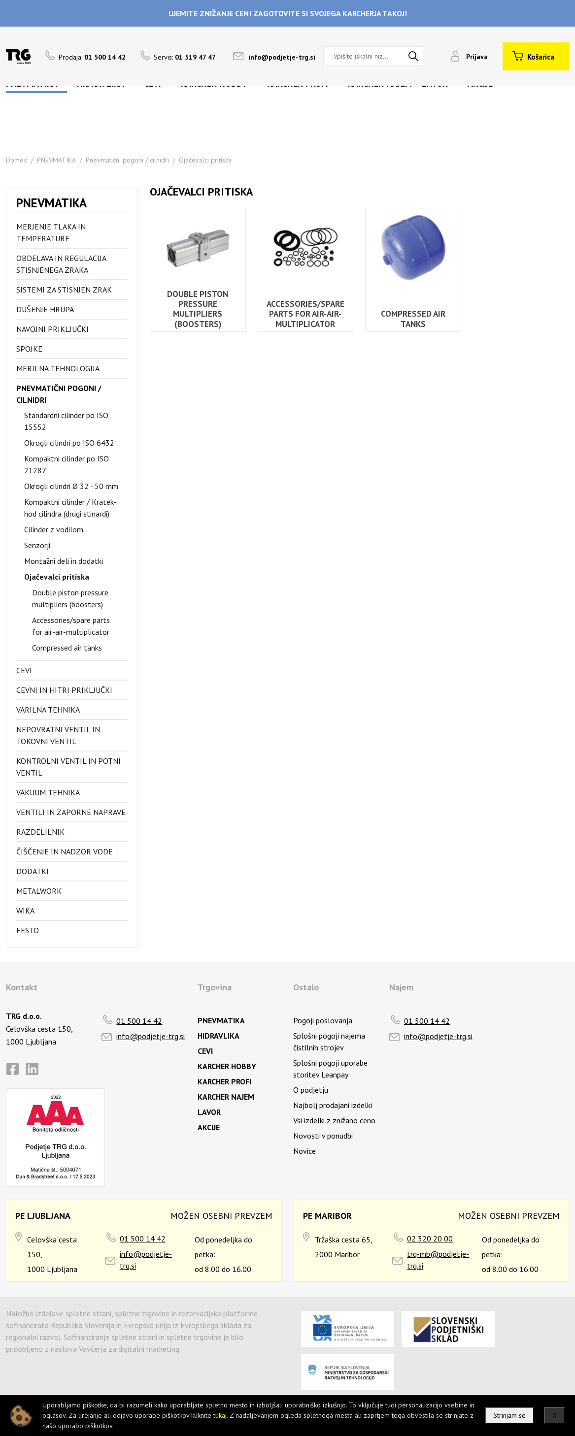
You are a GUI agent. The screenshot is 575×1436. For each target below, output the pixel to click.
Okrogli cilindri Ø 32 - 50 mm (71, 486)
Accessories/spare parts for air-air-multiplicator (71, 626)
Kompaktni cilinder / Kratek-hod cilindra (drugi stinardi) (70, 508)
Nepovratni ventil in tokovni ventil (58, 735)
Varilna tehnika (48, 710)
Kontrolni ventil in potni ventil (68, 767)
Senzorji (37, 545)
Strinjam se (509, 1415)
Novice (304, 1151)
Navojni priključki (52, 329)
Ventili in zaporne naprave (71, 812)
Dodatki (32, 871)
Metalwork (39, 891)
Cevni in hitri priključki (64, 690)
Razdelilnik (40, 832)
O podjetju (310, 1090)
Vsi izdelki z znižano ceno (334, 1120)
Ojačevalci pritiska (205, 160)
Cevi (24, 670)
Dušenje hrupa (45, 309)
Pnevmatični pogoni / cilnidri (127, 160)
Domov (16, 160)
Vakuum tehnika (48, 792)
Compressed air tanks (67, 648)
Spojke (29, 349)
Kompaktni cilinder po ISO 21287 (66, 464)
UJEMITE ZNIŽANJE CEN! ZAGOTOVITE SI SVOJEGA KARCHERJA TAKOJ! (288, 13)
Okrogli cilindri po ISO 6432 (69, 443)
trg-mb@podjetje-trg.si (438, 1260)
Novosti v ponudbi (323, 1136)
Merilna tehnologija (58, 368)
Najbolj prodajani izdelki (332, 1105)
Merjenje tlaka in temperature (51, 232)
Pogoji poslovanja (322, 1020)
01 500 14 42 (139, 1021)
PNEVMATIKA (56, 160)
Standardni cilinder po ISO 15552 (66, 421)
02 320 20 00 (430, 1238)
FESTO (27, 930)
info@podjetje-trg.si (281, 57)
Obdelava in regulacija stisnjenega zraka (61, 264)
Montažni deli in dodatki (63, 561)
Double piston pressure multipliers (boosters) (70, 598)
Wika (25, 910)
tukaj (220, 1415)
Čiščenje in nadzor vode (64, 851)
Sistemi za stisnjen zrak (64, 289)
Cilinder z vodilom (53, 529)
